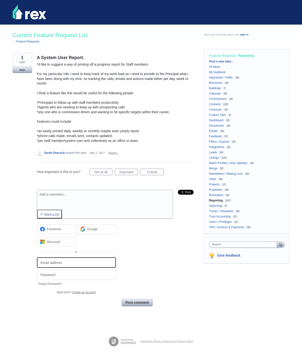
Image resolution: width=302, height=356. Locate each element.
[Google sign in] (96, 229)
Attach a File (51, 214)
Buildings (215, 88)
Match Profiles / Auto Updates (228, 163)
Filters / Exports (219, 141)
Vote (22, 70)
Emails (213, 131)
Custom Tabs (217, 115)
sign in (244, 34)
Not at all (103, 172)
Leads (213, 152)
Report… (113, 152)
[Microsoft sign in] (56, 242)
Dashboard (216, 120)
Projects (214, 184)
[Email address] (76, 262)
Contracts (215, 109)
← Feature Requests (26, 41)
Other (212, 179)
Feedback (215, 136)
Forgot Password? (50, 284)
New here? (76, 292)
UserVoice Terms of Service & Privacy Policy (166, 341)
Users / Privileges (220, 222)
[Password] (76, 275)
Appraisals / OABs (221, 77)
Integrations (216, 147)
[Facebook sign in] (56, 229)
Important (128, 172)
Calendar (215, 93)
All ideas (214, 67)
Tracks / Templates (221, 211)
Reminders (216, 195)
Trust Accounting (220, 216)
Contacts (214, 104)
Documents (216, 125)
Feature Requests (222, 56)
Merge (213, 168)
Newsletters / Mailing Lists (226, 173)
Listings (214, 157)
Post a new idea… (221, 61)
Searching (215, 206)
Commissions (217, 99)
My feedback (217, 72)
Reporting (246, 56)
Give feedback (228, 255)
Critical (155, 172)
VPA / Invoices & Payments (226, 227)
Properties (215, 189)
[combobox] (244, 244)
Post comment (137, 302)
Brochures (215, 83)
